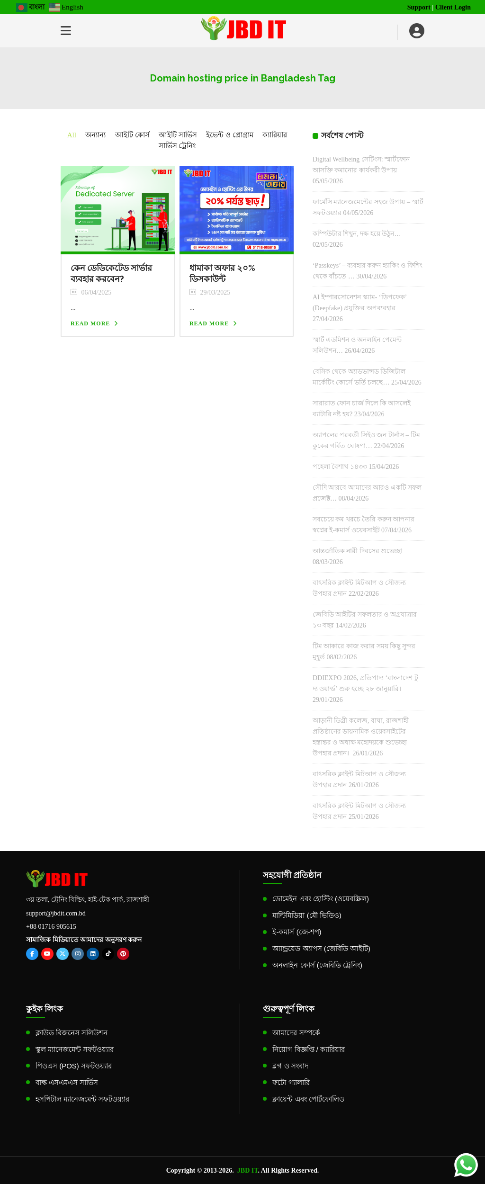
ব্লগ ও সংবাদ (290, 1066)
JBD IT (247, 1170)
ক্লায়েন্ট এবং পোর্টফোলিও (308, 1099)
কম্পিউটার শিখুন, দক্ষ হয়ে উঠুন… (357, 233)
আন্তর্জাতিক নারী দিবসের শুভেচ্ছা (358, 551)
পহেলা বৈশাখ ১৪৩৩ (340, 466)
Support (419, 7)
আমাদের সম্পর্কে (296, 1033)
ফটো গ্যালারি (290, 1082)
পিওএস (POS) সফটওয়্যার (74, 1066)
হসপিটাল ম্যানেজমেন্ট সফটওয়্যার (82, 1099)
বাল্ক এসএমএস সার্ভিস (67, 1082)
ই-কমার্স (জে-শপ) (296, 932)
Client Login (453, 7)
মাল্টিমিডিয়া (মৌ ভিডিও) (306, 915)
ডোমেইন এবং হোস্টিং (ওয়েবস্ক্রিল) (320, 899)
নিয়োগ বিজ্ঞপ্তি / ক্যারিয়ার (308, 1049)
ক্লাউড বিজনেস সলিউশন (72, 1033)
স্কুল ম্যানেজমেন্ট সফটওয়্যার (75, 1049)
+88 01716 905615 (51, 926)
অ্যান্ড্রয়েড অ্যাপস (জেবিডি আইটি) (321, 948)
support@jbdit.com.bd (56, 913)
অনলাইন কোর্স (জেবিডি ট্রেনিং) (317, 965)
